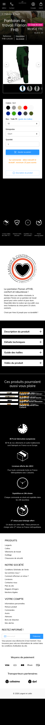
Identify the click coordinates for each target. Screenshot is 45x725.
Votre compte (14, 663)
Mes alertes (9, 688)
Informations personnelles (15, 668)
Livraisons (8, 644)
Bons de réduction (12, 684)
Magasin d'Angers (12, 654)
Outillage (8, 620)
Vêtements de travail (13, 616)
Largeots (8, 610)
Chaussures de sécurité (14, 623)
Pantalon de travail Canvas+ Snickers (30, 395)
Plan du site (9, 650)
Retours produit (11, 671)
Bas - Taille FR (19, 119)
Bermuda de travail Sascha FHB (30, 415)
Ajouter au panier (22, 152)
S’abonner (36, 701)
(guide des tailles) (25, 119)
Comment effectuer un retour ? (17, 641)
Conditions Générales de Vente (17, 634)
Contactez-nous (11, 647)
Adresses (8, 681)
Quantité (9, 140)
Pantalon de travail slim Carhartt (29, 455)
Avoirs (7, 678)
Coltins (7, 613)
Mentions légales (11, 657)
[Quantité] (22, 144)
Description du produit (20, 37)
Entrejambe (10, 129)
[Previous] (6, 64)
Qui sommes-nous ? (12, 637)
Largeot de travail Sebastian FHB (30, 435)
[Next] (38, 64)
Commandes (10, 675)
